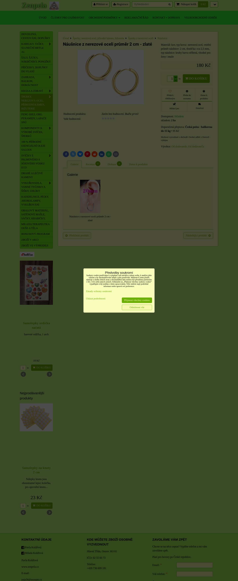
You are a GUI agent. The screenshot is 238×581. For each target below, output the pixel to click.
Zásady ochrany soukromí (99, 291)
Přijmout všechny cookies (137, 300)
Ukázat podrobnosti (95, 298)
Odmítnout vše (137, 307)
